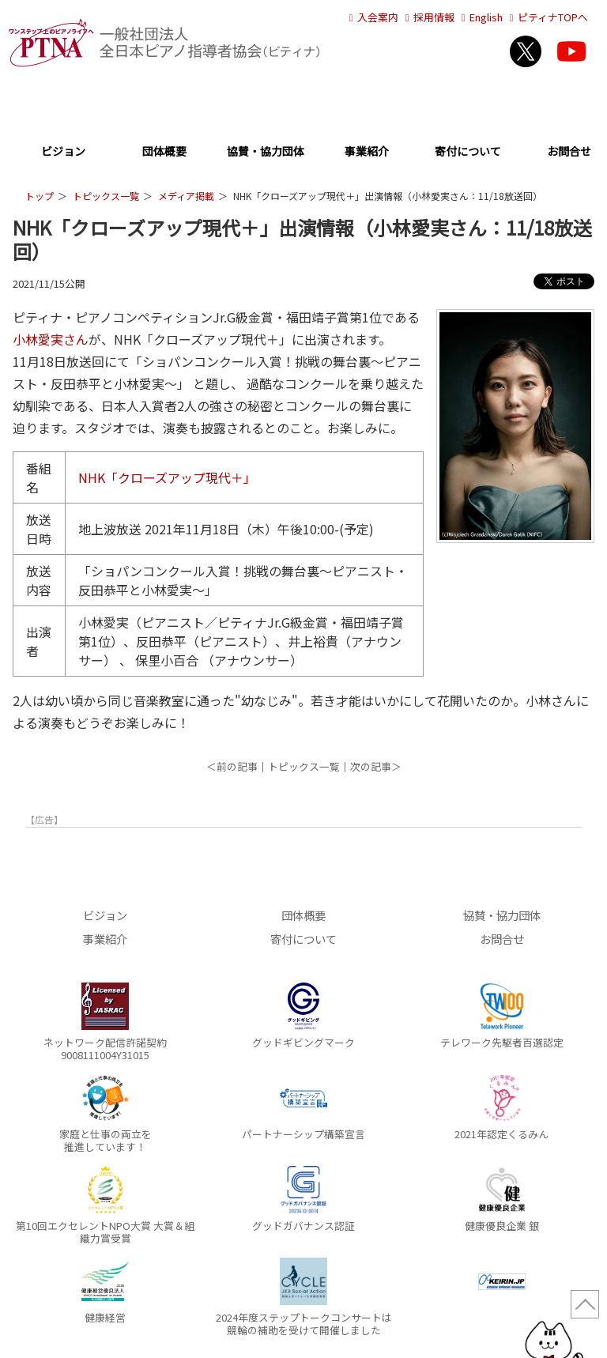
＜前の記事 (232, 766)
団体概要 (164, 152)
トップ (39, 195)
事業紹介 (367, 152)
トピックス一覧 (106, 195)
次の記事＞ (376, 766)
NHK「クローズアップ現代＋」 (167, 477)
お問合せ (569, 152)
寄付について (468, 152)
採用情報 (427, 17)
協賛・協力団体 (265, 152)
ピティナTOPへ (546, 17)
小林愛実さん (51, 339)
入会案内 (371, 17)
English (480, 17)
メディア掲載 (186, 195)
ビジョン (63, 152)
